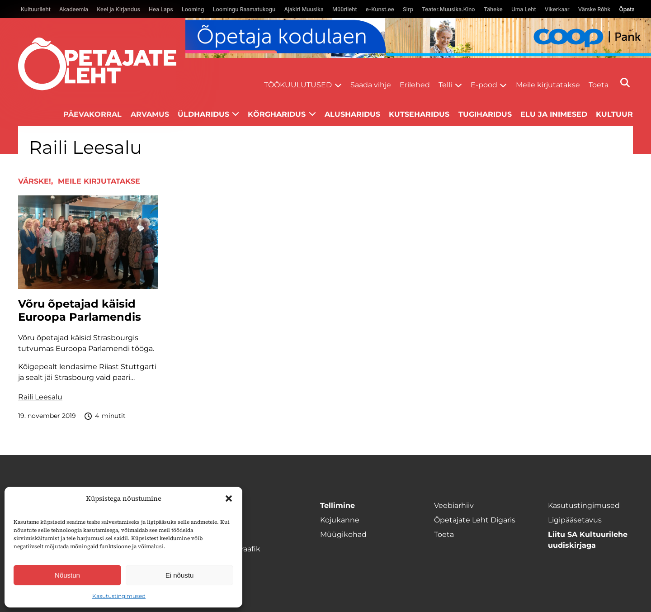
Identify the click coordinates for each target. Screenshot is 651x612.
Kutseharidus (419, 114)
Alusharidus (352, 114)
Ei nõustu (179, 575)
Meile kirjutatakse (548, 85)
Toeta (599, 85)
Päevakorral (92, 114)
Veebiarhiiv (454, 505)
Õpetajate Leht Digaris (474, 520)
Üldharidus (203, 114)
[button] (228, 498)
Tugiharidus (485, 114)
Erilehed (415, 85)
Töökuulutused (298, 85)
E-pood (484, 85)
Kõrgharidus (277, 114)
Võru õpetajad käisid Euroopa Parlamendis (79, 310)
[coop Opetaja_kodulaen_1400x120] (418, 38)
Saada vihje (370, 85)
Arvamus (150, 114)
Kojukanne (339, 520)
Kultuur (614, 114)
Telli (445, 85)
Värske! (34, 181)
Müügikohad (343, 534)
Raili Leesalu (40, 397)
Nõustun (67, 575)
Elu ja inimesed (553, 114)
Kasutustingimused (119, 596)
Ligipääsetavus (575, 520)
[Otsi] (625, 82)
